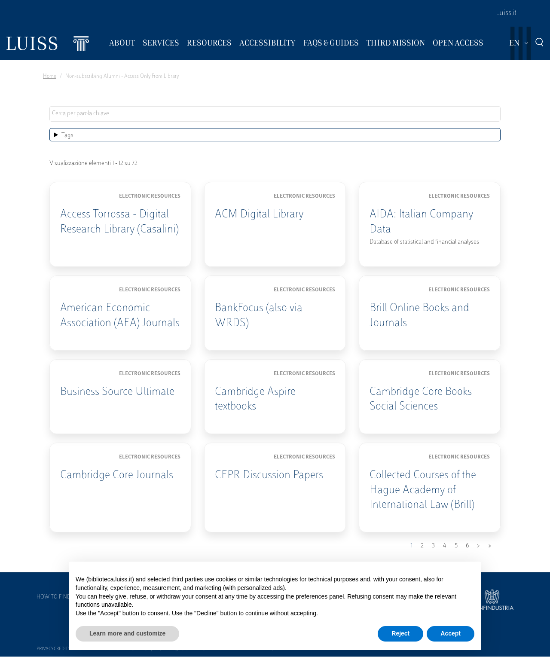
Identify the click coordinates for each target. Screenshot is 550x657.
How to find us (58, 597)
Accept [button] (450, 633)
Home (49, 76)
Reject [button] (400, 633)
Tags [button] (67, 135)
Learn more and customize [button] (127, 633)
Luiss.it (506, 13)
